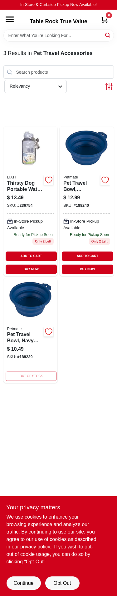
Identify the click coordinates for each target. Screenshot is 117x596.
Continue (23, 583)
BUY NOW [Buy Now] (31, 269)
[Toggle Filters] (109, 86)
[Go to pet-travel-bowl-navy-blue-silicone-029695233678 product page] (30, 330)
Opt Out (62, 583)
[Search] (108, 35)
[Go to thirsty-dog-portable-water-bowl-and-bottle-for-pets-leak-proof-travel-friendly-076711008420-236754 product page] (30, 201)
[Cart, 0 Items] (104, 19)
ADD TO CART (31, 256)
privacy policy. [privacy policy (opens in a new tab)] (35, 546)
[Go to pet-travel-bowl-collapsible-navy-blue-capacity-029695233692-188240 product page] (87, 201)
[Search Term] (58, 35)
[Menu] (10, 19)
